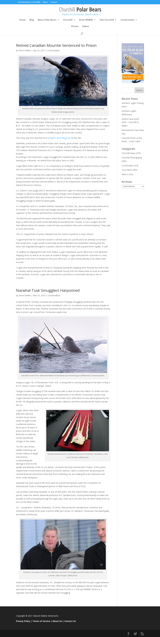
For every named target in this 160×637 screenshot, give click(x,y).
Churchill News (128, 153)
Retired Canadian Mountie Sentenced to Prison (56, 45)
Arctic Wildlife (86, 20)
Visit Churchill (107, 20)
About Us (57, 621)
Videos (85, 26)
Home (22, 20)
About (45, 2)
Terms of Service (41, 621)
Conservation (127, 20)
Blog (31, 20)
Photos (74, 26)
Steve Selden (25, 50)
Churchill (67, 20)
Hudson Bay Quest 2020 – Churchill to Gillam (130, 122)
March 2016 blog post (60, 138)
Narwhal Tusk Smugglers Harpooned (48, 290)
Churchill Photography (132, 157)
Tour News (127, 169)
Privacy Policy (23, 621)
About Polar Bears (47, 20)
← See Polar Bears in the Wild (28, 2)
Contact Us (70, 621)
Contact (53, 2)
